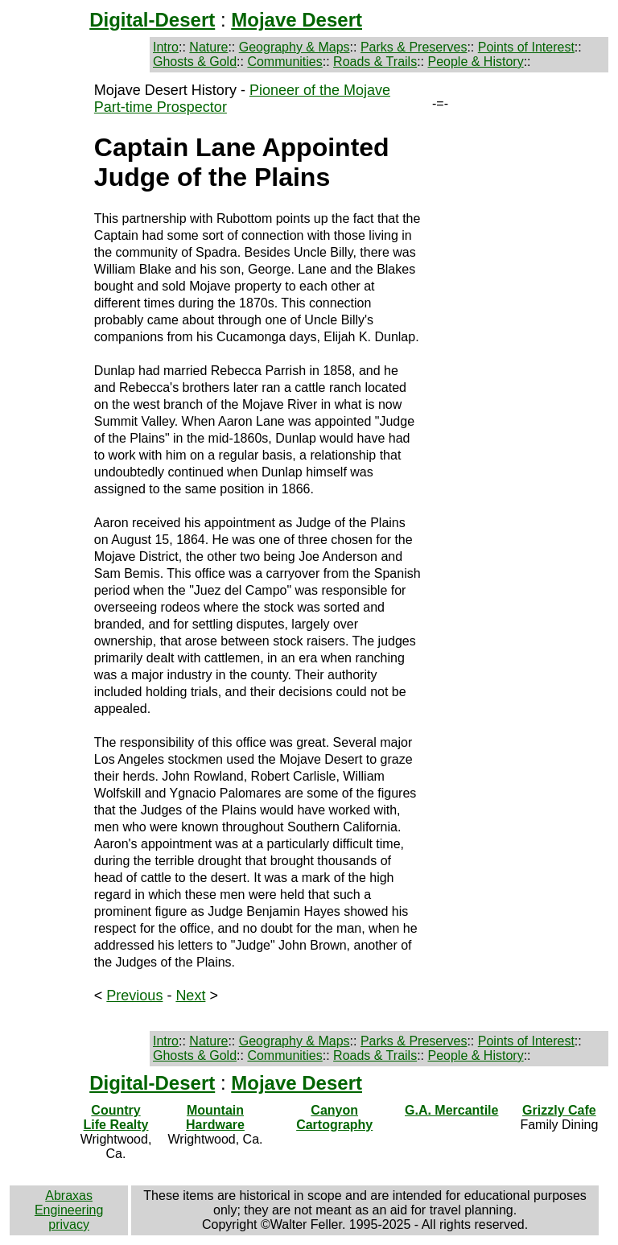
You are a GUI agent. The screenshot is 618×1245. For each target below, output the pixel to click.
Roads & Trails (375, 61)
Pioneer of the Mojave (319, 90)
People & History (475, 61)
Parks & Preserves (413, 47)
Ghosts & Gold (195, 61)
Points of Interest (526, 47)
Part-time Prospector (160, 107)
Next (190, 995)
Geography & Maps (294, 47)
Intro (166, 47)
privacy (68, 1224)
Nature (208, 47)
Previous (134, 995)
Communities (284, 61)
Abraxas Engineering (69, 1203)
